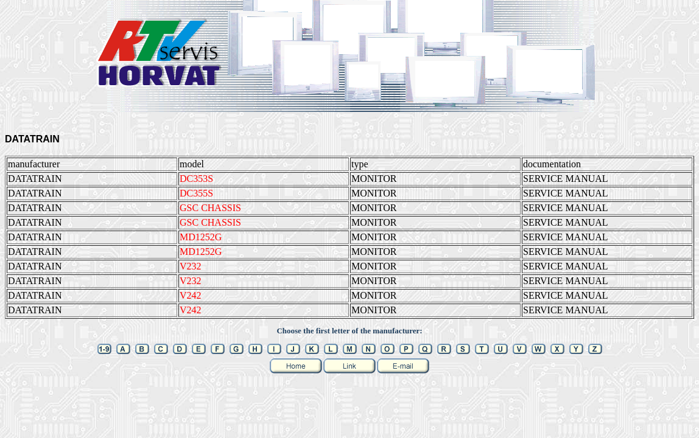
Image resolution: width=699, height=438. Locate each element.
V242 (191, 295)
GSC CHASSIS (210, 208)
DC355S (196, 193)
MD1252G (201, 237)
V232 (191, 266)
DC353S (196, 178)
